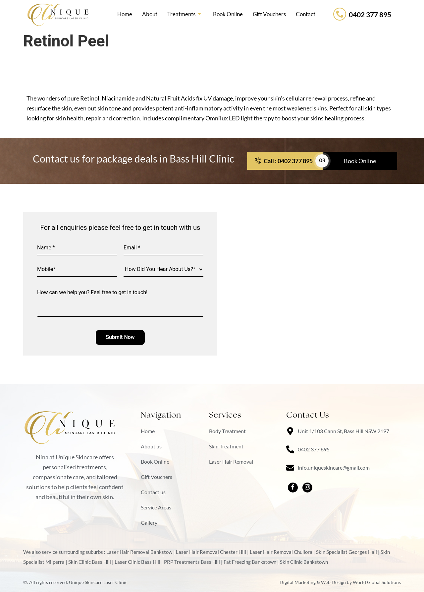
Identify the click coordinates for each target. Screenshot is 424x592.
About (149, 14)
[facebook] (293, 488)
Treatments (184, 14)
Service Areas (156, 507)
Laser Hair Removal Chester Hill (211, 552)
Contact (305, 14)
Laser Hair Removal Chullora (281, 552)
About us (151, 446)
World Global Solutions (377, 582)
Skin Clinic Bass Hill (89, 562)
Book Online (228, 14)
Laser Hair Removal (231, 461)
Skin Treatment (226, 446)
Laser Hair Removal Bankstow (139, 552)
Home (124, 14)
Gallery (149, 522)
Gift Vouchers (269, 14)
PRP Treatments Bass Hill (192, 562)
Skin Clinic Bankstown (304, 562)
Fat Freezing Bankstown (250, 562)
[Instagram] (307, 488)
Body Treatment (227, 431)
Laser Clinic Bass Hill (137, 562)
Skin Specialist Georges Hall (346, 552)
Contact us (153, 492)
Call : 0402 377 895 (284, 160)
